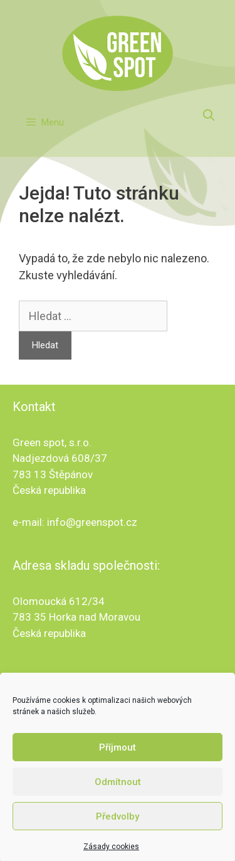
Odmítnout (118, 788)
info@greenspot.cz (92, 522)
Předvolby (117, 822)
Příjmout (117, 753)
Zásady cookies (111, 853)
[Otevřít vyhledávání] (209, 115)
